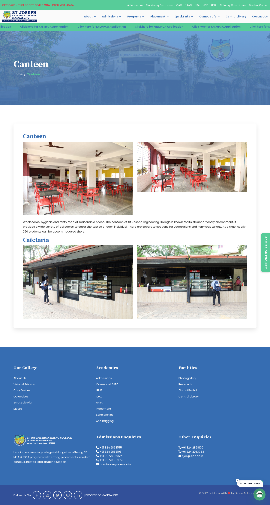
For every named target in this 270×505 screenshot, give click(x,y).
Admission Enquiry (266, 252)
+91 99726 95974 (109, 460)
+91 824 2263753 (191, 452)
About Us (20, 378)
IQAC (179, 5)
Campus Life (207, 16)
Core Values (22, 390)
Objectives (21, 396)
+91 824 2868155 (109, 447)
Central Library (236, 16)
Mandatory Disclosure (159, 5)
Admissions (110, 16)
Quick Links (182, 16)
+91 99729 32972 (109, 456)
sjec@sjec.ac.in (190, 456)
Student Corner (258, 5)
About (88, 16)
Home (18, 74)
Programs (134, 16)
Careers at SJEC (107, 384)
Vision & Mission (24, 384)
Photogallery (187, 378)
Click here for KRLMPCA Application (47, 27)
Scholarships (104, 415)
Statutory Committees (233, 5)
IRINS (99, 390)
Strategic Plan (23, 402)
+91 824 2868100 (190, 447)
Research (185, 384)
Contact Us (260, 16)
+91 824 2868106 (109, 452)
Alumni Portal (187, 390)
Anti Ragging (105, 421)
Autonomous (135, 5)
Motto (18, 409)
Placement (157, 16)
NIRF (205, 5)
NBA (197, 5)
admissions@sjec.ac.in (113, 464)
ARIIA (214, 5)
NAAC (188, 5)
